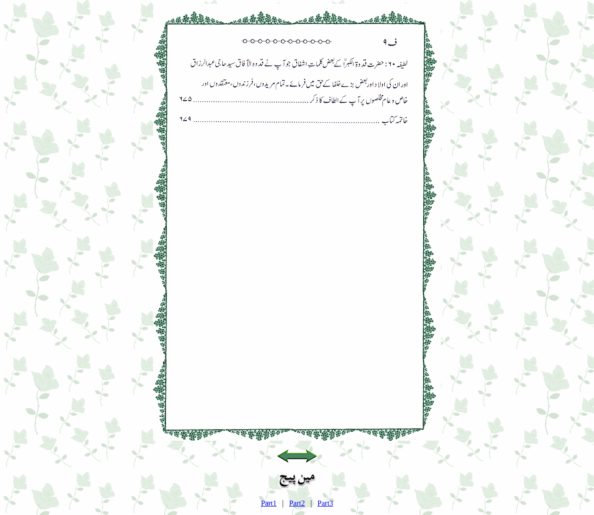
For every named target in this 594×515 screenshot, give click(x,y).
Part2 (297, 503)
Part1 (269, 503)
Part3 (325, 503)
